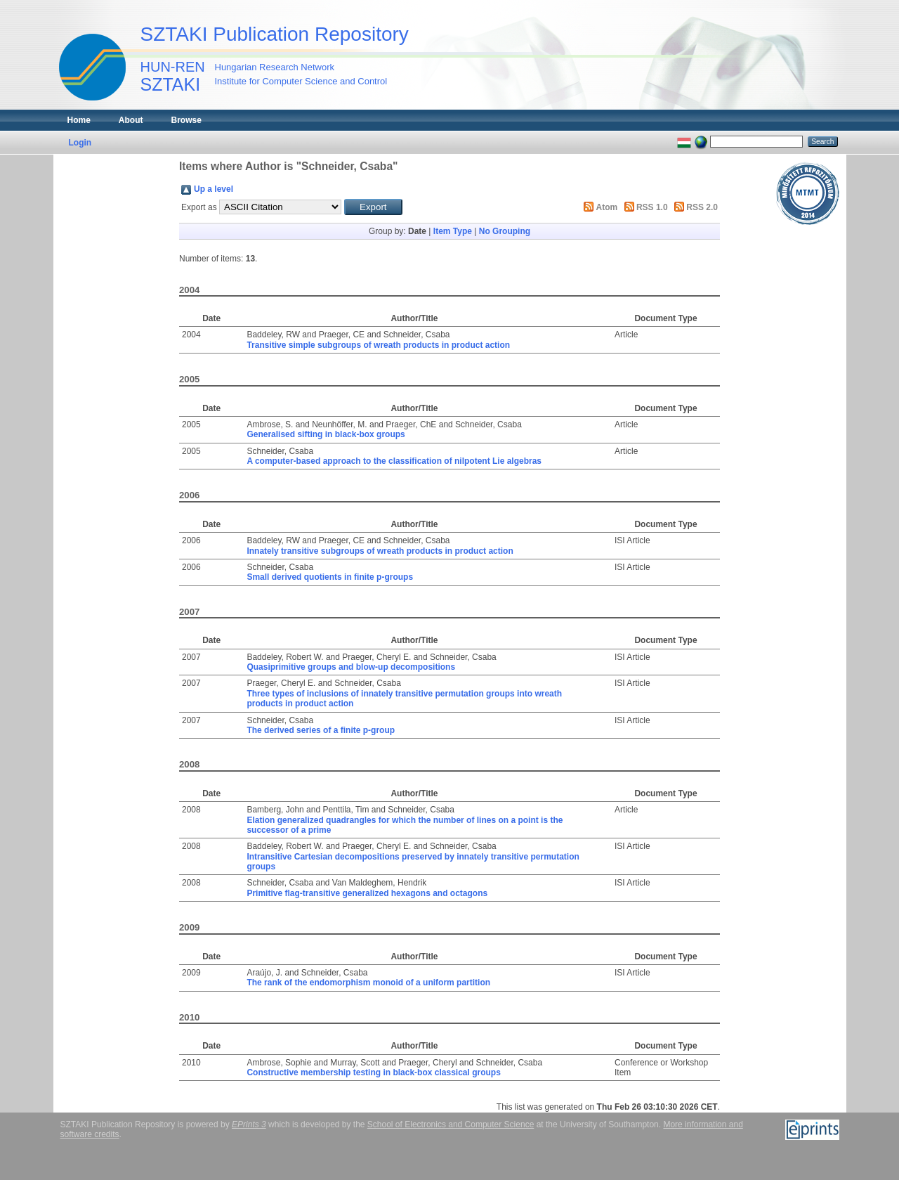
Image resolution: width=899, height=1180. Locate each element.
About (131, 120)
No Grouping (504, 231)
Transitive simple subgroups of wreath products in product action (378, 345)
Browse (186, 120)
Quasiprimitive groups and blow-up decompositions (351, 667)
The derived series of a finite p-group (321, 730)
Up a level (213, 189)
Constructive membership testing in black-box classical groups (373, 1072)
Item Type (452, 231)
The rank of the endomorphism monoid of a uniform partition (368, 982)
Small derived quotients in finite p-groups (330, 577)
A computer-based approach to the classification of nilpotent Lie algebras (394, 461)
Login (80, 143)
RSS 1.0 (652, 207)
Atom (607, 207)
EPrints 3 (249, 1124)
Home (79, 120)
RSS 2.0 (702, 207)
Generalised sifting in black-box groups (326, 434)
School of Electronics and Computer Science (450, 1124)
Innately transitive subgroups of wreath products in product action (380, 551)
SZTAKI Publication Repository (274, 34)
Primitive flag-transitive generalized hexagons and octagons (367, 893)
